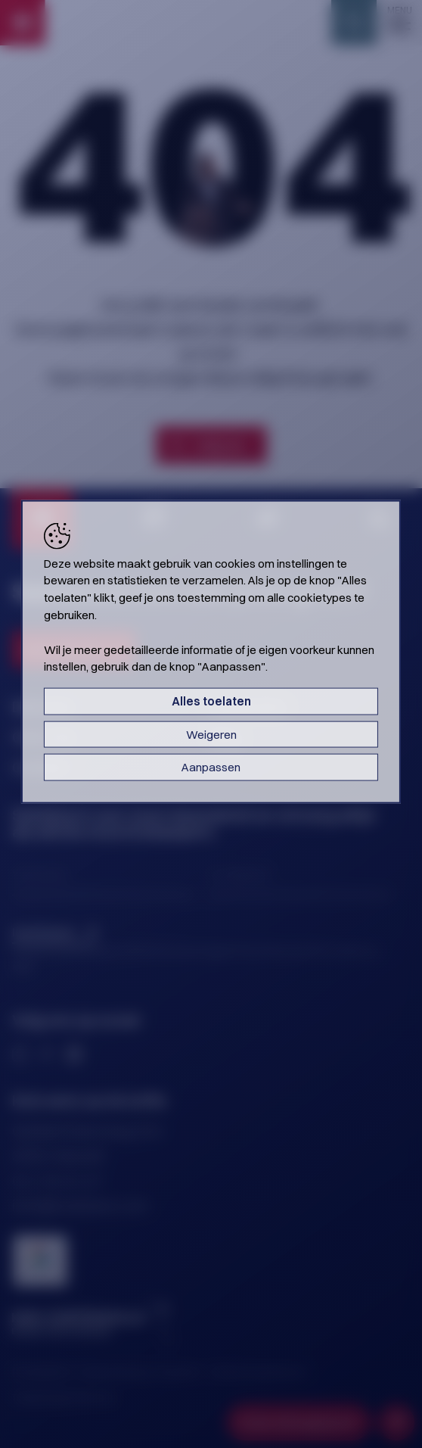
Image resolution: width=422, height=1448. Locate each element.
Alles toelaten (211, 701)
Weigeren (211, 734)
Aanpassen (211, 767)
